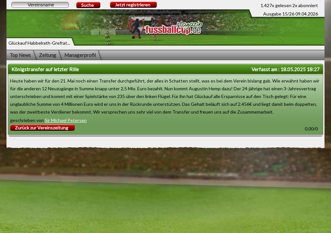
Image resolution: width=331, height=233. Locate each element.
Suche (87, 5)
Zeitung (47, 55)
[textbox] (40, 4)
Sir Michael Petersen (66, 120)
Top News (20, 55)
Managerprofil (80, 55)
